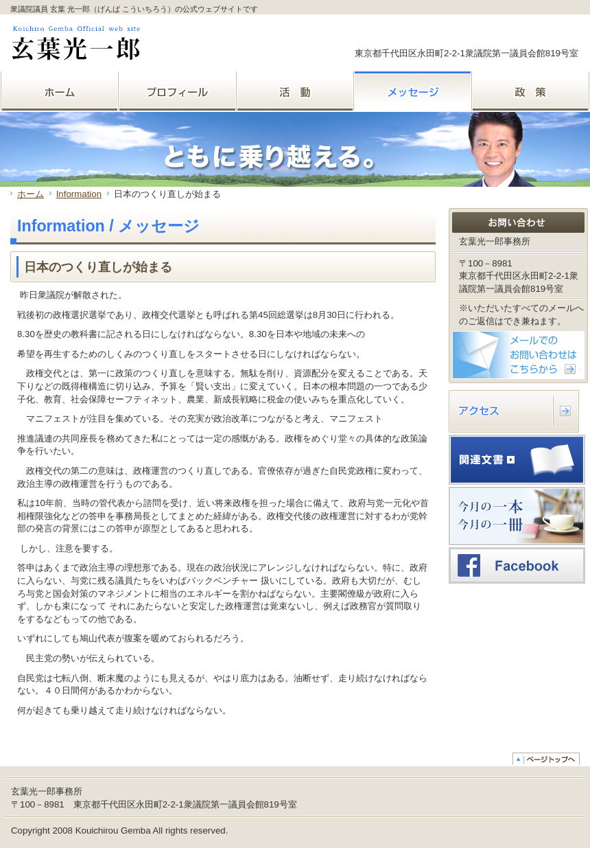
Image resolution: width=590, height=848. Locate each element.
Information (79, 194)
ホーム (30, 194)
